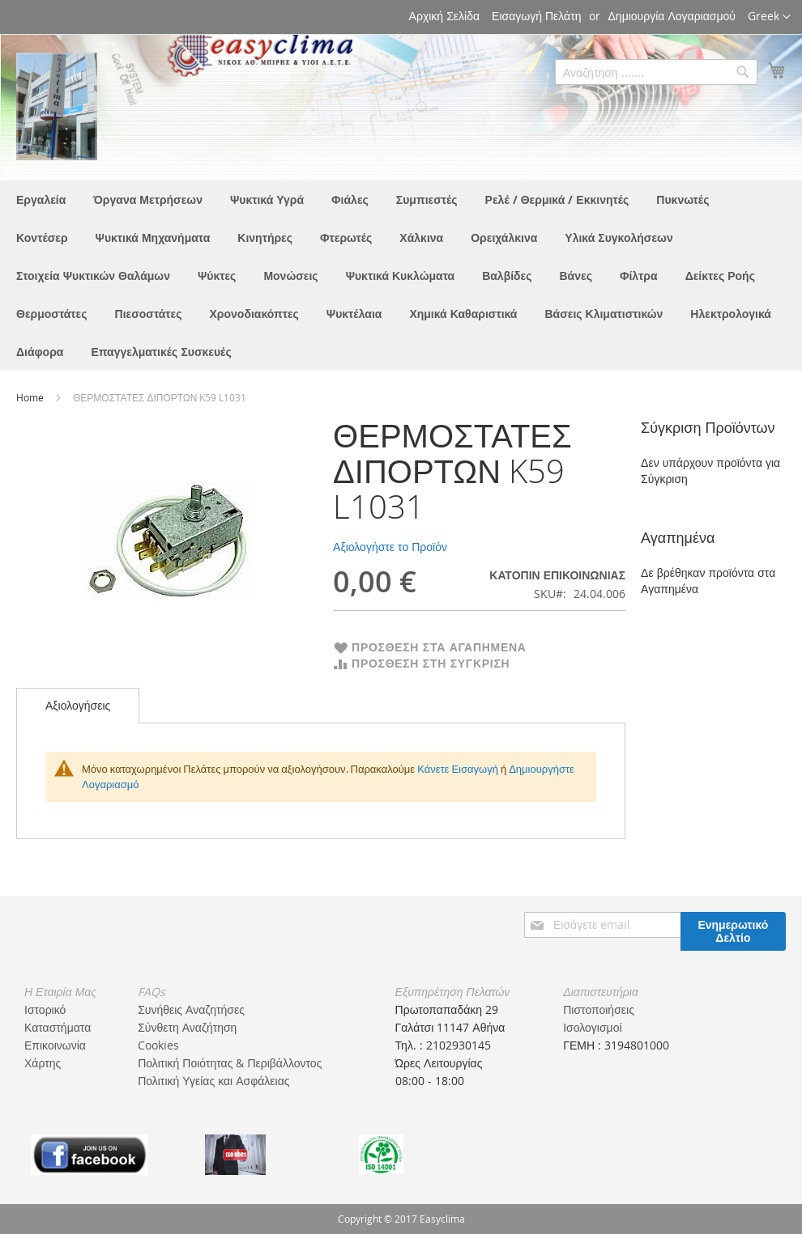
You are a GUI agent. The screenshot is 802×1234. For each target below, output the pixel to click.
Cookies (158, 1045)
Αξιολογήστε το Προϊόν (390, 546)
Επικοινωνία (55, 1045)
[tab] (77, 705)
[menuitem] (40, 199)
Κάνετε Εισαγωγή (457, 768)
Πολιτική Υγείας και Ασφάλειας (213, 1080)
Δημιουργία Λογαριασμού (672, 15)
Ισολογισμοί (592, 1027)
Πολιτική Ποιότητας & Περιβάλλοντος (230, 1063)
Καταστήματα (57, 1027)
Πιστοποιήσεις (598, 1009)
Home (31, 397)
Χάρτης (42, 1063)
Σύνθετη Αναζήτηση (187, 1027)
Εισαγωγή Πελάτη (536, 15)
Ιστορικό (45, 1009)
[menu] (401, 275)
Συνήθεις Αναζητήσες (191, 1009)
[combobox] (656, 72)
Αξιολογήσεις (77, 705)
